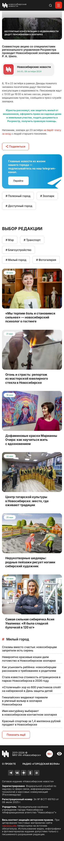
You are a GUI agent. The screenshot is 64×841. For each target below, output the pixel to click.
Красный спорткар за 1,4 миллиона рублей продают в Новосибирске (31, 722)
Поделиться (15, 146)
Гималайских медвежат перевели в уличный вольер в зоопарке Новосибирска (25, 701)
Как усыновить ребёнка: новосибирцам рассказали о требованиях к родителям (29, 668)
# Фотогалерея (46, 260)
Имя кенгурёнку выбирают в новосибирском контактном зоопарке (29, 712)
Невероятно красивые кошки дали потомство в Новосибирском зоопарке (29, 658)
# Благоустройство (18, 250)
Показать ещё (16, 734)
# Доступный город (19, 206)
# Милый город (16, 260)
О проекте (9, 763)
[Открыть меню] (58, 5)
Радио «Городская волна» (41, 763)
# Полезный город (18, 196)
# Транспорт (32, 240)
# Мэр (10, 240)
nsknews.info (9, 825)
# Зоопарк (47, 196)
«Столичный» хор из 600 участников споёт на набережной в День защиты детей (31, 689)
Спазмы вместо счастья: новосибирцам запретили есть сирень (29, 648)
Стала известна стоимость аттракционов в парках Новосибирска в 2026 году (31, 678)
